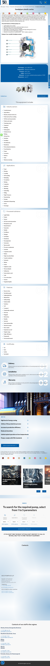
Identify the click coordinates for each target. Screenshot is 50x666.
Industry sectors (5, 517)
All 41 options (5, 524)
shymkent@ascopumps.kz (7, 638)
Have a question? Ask (10, 445)
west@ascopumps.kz (6, 645)
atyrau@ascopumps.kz (6, 653)
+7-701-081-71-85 (5, 657)
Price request (42, 96)
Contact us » (4, 96)
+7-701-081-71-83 (5, 644)
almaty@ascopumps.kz (6, 632)
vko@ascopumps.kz (5, 658)
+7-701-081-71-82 (5, 637)
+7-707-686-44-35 (5, 631)
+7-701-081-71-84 (5, 651)
